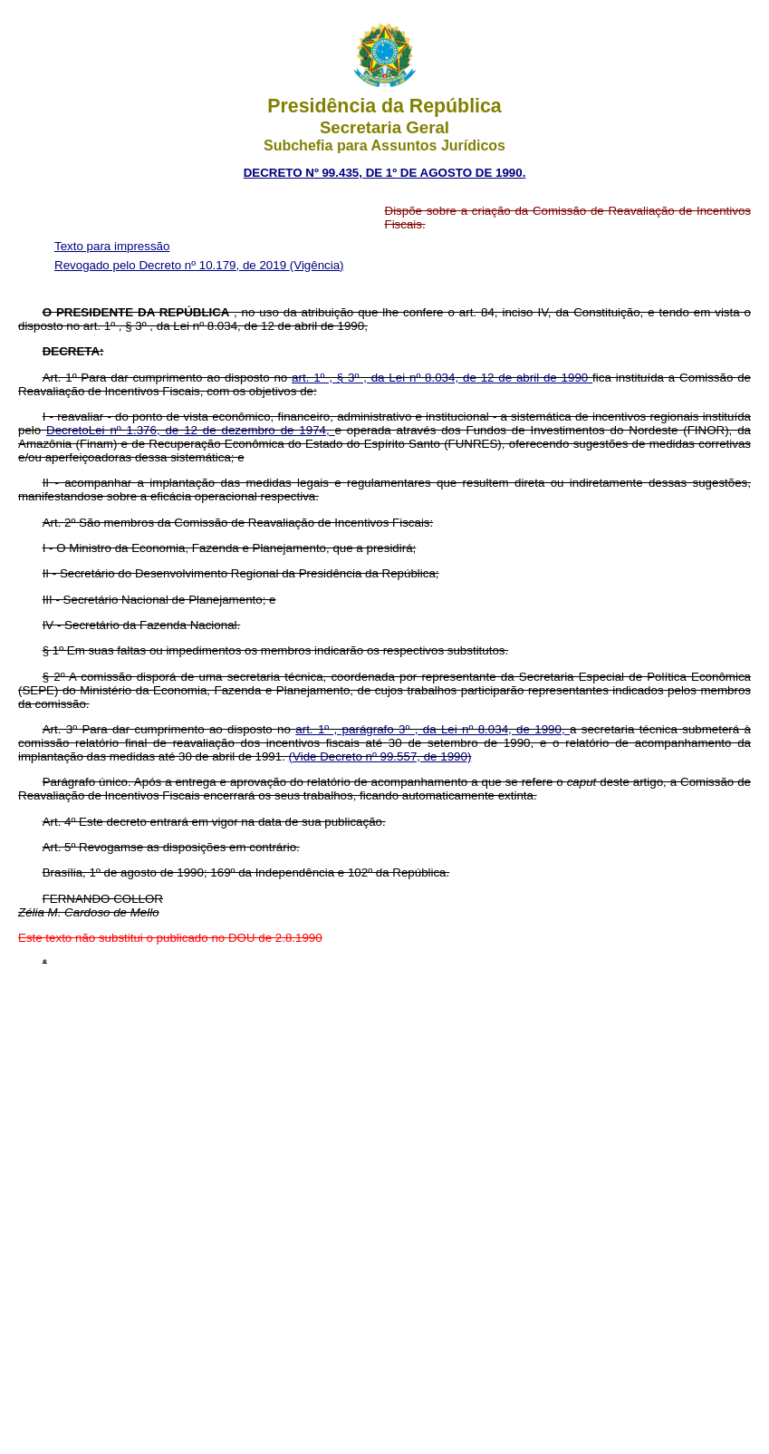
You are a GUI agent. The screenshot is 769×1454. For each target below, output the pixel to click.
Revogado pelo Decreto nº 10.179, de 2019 (172, 265)
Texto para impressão (111, 246)
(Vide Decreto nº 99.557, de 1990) (380, 756)
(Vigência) (317, 265)
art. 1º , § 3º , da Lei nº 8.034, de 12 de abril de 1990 (442, 377)
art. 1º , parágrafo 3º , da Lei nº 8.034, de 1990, (432, 729)
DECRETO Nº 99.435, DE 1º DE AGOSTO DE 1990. (385, 172)
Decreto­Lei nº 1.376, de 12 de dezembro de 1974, (190, 430)
